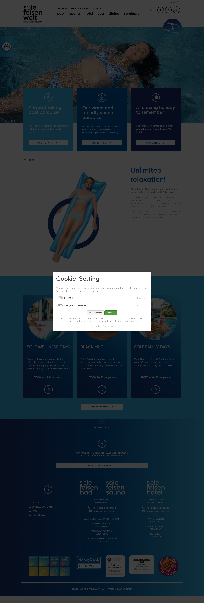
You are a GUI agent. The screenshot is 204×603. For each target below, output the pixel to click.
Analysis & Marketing (75, 306)
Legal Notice (95, 326)
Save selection (95, 313)
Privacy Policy (108, 326)
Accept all (110, 313)
